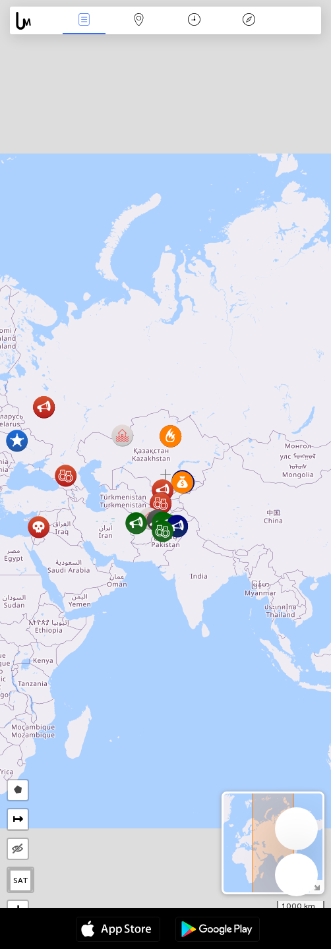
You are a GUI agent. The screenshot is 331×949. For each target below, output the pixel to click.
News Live (84, 21)
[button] (177, 526)
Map (139, 21)
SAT (20, 880)
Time (194, 21)
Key (249, 21)
